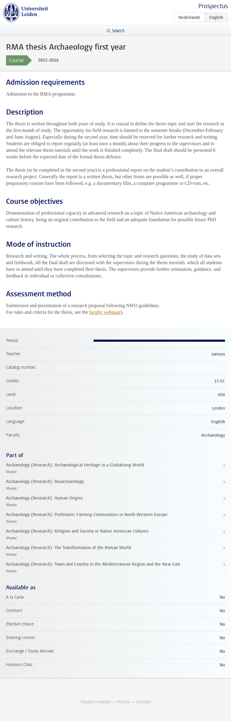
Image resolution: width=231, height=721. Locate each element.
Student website (96, 702)
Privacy (123, 702)
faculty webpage (105, 312)
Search (118, 31)
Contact (143, 702)
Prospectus (213, 6)
